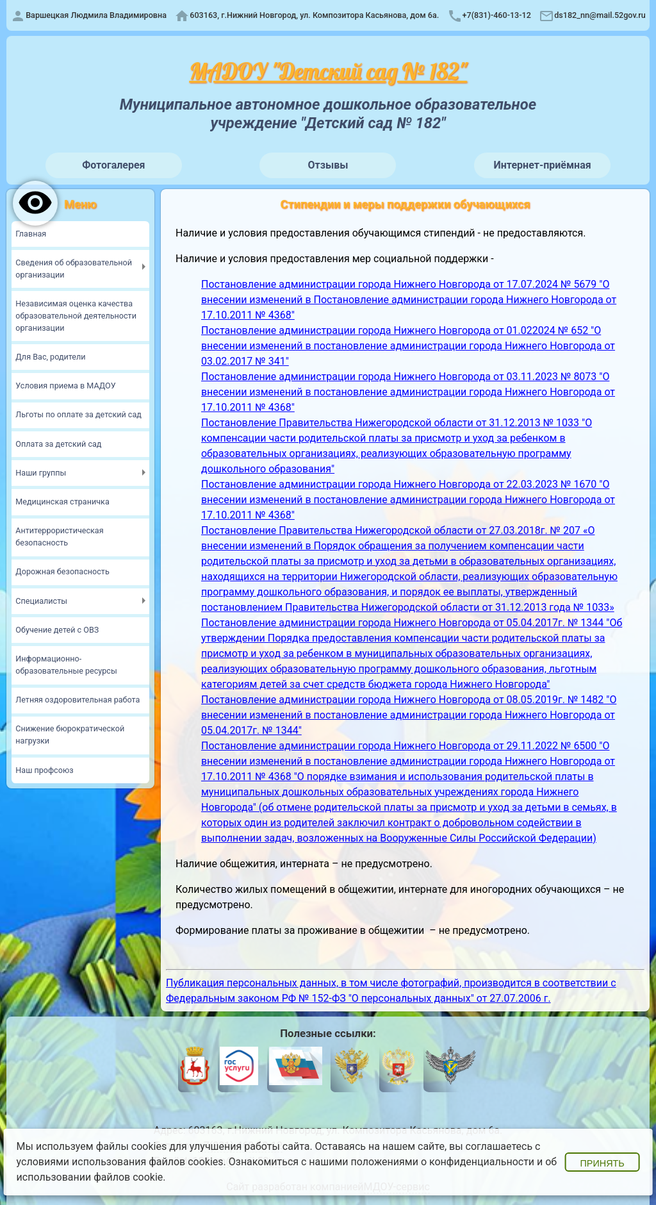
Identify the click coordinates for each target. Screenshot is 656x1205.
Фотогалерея (113, 165)
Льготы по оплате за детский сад (78, 414)
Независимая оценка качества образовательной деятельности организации (75, 316)
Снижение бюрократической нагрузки (69, 734)
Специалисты (41, 601)
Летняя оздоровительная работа (77, 699)
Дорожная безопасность (62, 571)
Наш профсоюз (44, 770)
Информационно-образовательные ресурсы (66, 665)
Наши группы (40, 473)
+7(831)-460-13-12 (497, 15)
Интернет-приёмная (542, 165)
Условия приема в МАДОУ (65, 385)
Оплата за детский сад (58, 444)
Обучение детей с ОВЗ (57, 630)
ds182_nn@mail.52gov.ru (600, 15)
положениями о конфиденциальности (443, 1162)
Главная (30, 233)
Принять (602, 1163)
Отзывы (328, 165)
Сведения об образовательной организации (73, 268)
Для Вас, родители (50, 357)
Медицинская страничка (62, 501)
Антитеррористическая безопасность (59, 536)
